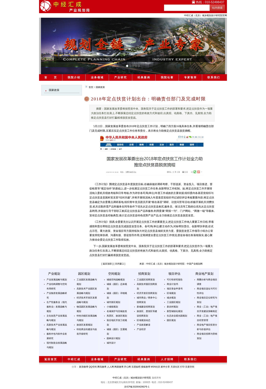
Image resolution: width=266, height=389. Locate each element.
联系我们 (213, 77)
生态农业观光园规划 (177, 315)
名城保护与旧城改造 (117, 311)
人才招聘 (167, 359)
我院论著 (167, 77)
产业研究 (120, 77)
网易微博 (118, 366)
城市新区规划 (113, 302)
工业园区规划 (173, 302)
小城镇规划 (112, 306)
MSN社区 (155, 366)
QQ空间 (93, 366)
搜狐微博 (145, 366)
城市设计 (111, 343)
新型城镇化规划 (175, 311)
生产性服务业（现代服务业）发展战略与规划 (57, 307)
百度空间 (189, 366)
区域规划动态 (143, 320)
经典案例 (144, 77)
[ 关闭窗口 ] (119, 263)
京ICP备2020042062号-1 (136, 386)
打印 (182, 366)
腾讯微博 (101, 366)
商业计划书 (172, 284)
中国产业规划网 (195, 263)
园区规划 (84, 273)
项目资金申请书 (175, 288)
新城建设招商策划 (146, 306)
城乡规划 (171, 297)
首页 (91, 87)
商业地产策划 (204, 273)
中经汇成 (74, 359)
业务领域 (97, 77)
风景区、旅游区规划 (117, 315)
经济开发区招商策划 (147, 293)
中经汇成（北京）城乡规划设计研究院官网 (205, 15)
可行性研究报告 (175, 279)
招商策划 (144, 273)
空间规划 (114, 273)
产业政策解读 (143, 324)
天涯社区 (175, 366)
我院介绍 (74, 77)
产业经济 (141, 329)
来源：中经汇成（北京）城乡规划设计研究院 (161, 263)
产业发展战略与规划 (57, 279)
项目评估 (174, 273)
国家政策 (54, 90)
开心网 (127, 366)
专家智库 (190, 77)
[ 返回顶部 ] (107, 263)
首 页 (50, 77)
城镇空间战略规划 (116, 279)
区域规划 (171, 293)
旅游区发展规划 (84, 324)
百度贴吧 (136, 366)
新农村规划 (172, 306)
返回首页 (50, 359)
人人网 (110, 366)
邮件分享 (165, 366)
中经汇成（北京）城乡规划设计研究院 (132, 377)
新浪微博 (83, 366)
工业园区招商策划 (146, 279)
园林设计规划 (113, 338)
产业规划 (54, 273)
